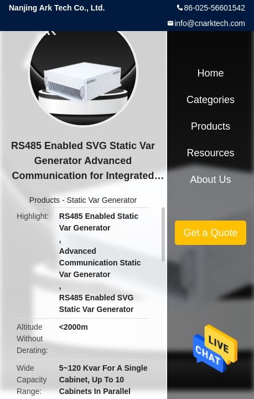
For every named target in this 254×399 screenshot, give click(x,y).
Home (210, 73)
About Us (210, 179)
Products (44, 200)
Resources (210, 152)
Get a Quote (210, 232)
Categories (210, 99)
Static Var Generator (102, 200)
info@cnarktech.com (209, 23)
